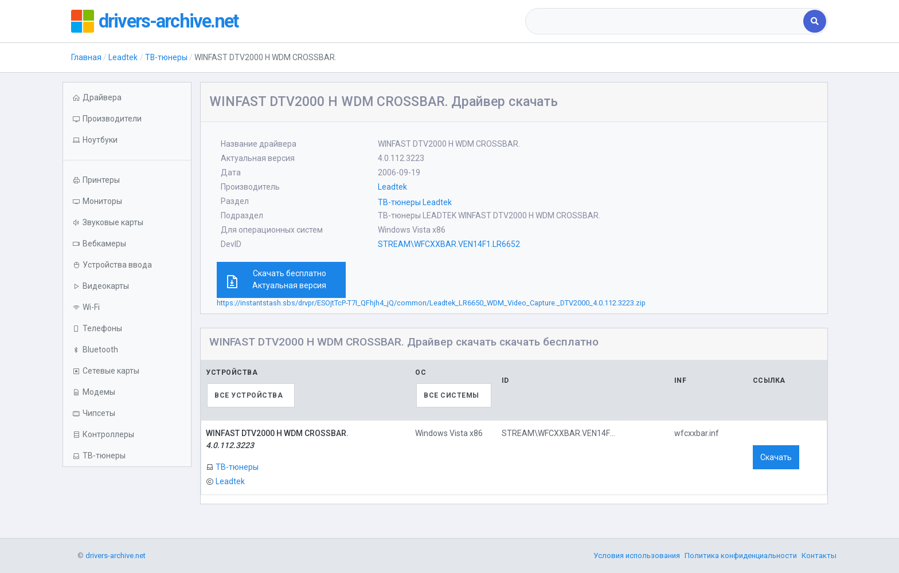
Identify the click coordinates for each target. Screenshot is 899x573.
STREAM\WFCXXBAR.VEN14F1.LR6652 (449, 244)
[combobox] (665, 21)
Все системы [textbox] (451, 395)
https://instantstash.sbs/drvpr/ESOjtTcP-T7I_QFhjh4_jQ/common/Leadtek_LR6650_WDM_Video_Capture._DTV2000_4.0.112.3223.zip (431, 303)
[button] (127, 140)
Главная (86, 57)
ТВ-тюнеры (166, 57)
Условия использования (636, 555)
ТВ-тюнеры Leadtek (415, 202)
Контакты (819, 555)
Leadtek (123, 57)
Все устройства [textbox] (248, 395)
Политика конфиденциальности (741, 555)
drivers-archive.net (175, 21)
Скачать (776, 457)
